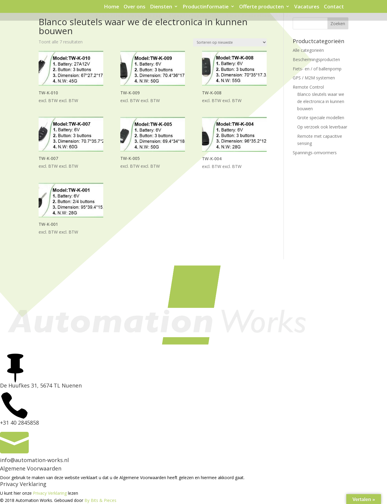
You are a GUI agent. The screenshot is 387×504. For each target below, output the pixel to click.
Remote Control (308, 87)
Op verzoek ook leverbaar (322, 127)
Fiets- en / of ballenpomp (317, 69)
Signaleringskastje (194, 15)
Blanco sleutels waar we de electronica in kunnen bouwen (320, 101)
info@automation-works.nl (34, 460)
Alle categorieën (308, 50)
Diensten (161, 7)
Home (111, 7)
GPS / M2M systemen (314, 78)
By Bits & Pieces (100, 500)
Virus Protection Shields (259, 15)
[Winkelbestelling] (230, 42)
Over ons (134, 7)
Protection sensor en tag (128, 15)
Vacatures (306, 7)
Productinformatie (206, 7)
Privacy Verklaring (50, 493)
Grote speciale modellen (320, 117)
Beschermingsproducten (316, 59)
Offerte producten (261, 7)
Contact (334, 7)
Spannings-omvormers (315, 152)
